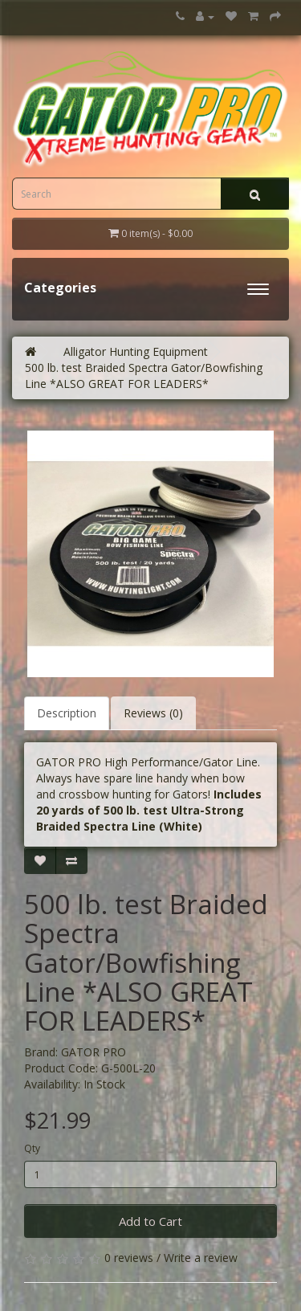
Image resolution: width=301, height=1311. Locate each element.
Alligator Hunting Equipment (135, 351)
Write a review (201, 1257)
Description (66, 713)
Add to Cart (150, 1221)
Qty (32, 1148)
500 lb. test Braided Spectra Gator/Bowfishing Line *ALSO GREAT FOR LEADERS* (143, 375)
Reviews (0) (153, 713)
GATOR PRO (93, 1052)
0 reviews (128, 1257)
